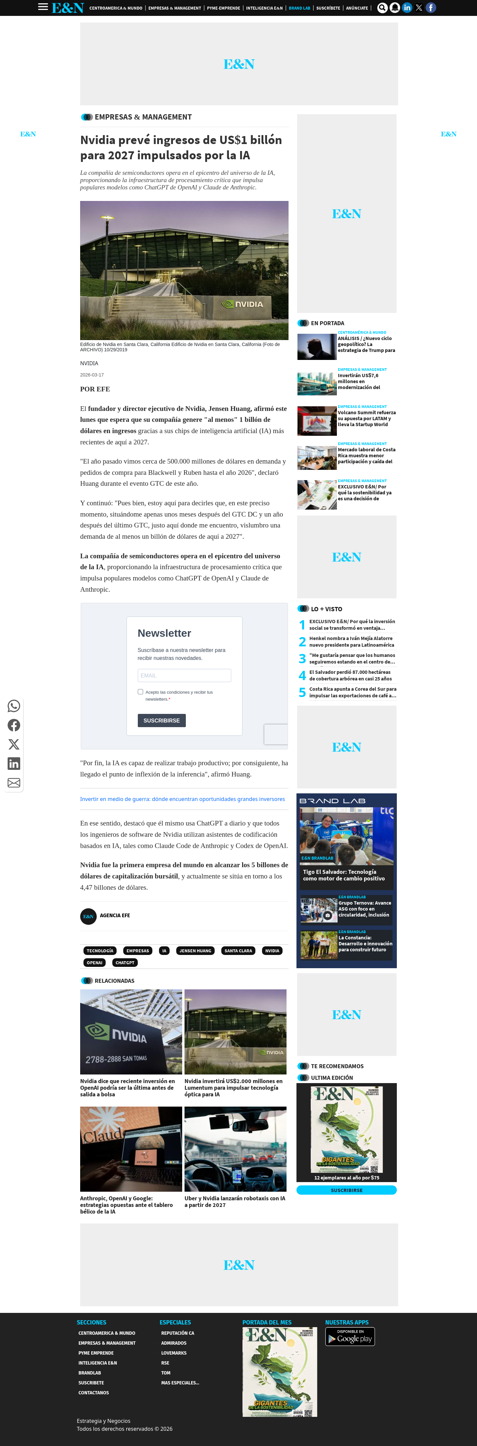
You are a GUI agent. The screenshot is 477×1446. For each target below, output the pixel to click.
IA (164, 951)
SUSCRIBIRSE (347, 1190)
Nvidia (272, 951)
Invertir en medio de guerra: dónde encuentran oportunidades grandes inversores (182, 799)
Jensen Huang (195, 951)
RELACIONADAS (114, 980)
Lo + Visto (327, 609)
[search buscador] (382, 8)
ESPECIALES (175, 1322)
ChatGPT (125, 963)
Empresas (138, 951)
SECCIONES (91, 1322)
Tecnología (100, 951)
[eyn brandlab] (332, 802)
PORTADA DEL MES (267, 1322)
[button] (14, 706)
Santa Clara (238, 951)
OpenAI (94, 963)
